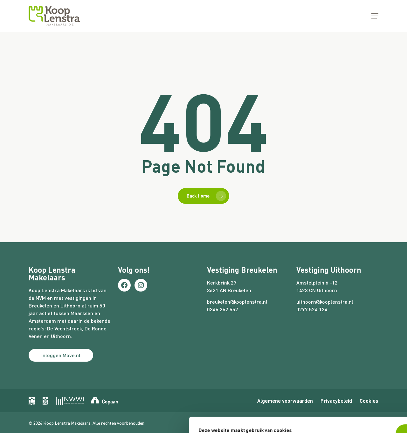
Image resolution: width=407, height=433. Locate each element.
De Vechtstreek (64, 328)
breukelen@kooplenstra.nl (237, 302)
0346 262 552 (222, 309)
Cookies (369, 401)
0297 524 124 (312, 309)
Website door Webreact (356, 422)
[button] (374, 16)
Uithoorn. (61, 336)
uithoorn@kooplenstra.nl (324, 302)
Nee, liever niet (303, 393)
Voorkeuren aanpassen (86, 407)
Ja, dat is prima (303, 372)
